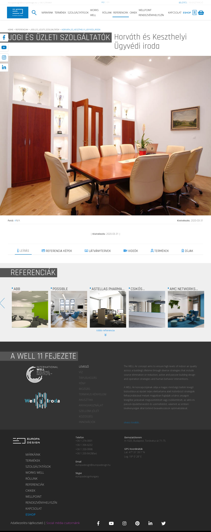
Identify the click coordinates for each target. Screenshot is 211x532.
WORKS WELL (94, 12)
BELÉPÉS (183, 2)
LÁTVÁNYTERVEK (98, 251)
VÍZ (81, 372)
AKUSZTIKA (86, 400)
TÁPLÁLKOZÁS (88, 378)
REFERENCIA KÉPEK (57, 251)
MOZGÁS (84, 389)
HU (103, 2)
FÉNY (82, 383)
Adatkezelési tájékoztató (26, 523)
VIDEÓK (131, 251)
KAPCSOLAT (174, 12)
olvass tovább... (132, 422)
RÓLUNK (107, 12)
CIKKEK (133, 12)
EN (108, 2)
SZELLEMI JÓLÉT (89, 411)
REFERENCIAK (22, 29)
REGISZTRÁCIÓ (196, 2)
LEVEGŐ (84, 366)
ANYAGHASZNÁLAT (91, 405)
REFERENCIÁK (120, 12)
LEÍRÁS (23, 251)
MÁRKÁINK (47, 12)
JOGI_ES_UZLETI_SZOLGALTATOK (44, 29)
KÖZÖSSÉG (86, 416)
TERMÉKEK (60, 12)
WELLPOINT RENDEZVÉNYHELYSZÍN (151, 12)
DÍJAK (187, 251)
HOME (10, 29)
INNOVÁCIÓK (87, 422)
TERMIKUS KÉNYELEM (92, 394)
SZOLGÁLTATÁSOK (78, 12)
